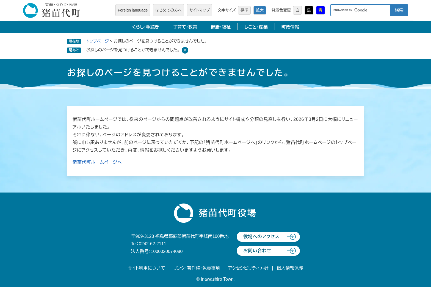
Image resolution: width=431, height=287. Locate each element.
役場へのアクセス (261, 236)
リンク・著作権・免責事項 (196, 268)
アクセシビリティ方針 (248, 268)
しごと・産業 (256, 27)
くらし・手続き (145, 27)
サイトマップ (199, 10)
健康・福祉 (221, 27)
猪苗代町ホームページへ (97, 162)
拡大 (260, 10)
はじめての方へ (168, 10)
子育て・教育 (185, 27)
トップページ (97, 41)
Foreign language (133, 10)
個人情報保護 (290, 268)
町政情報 (290, 27)
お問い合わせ (257, 250)
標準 (244, 10)
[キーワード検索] (360, 10)
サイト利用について (146, 268)
